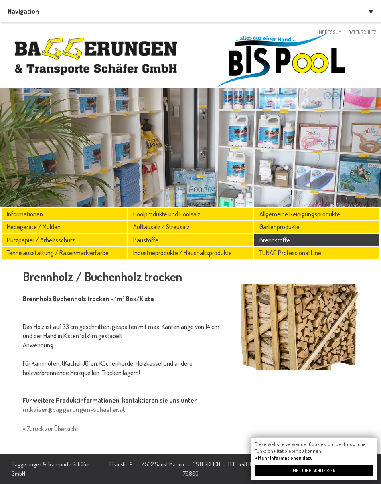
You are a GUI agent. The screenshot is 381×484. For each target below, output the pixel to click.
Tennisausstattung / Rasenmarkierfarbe (58, 253)
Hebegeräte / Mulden (34, 227)
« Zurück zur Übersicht (50, 429)
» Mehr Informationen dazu (284, 458)
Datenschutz (362, 32)
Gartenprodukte (279, 227)
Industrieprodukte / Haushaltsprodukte (182, 253)
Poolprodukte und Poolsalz (167, 214)
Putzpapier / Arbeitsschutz (41, 240)
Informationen (25, 214)
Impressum (330, 32)
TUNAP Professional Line (290, 253)
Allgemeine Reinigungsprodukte (299, 214)
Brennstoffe (274, 240)
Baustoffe (145, 240)
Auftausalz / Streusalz (161, 227)
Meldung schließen (314, 470)
